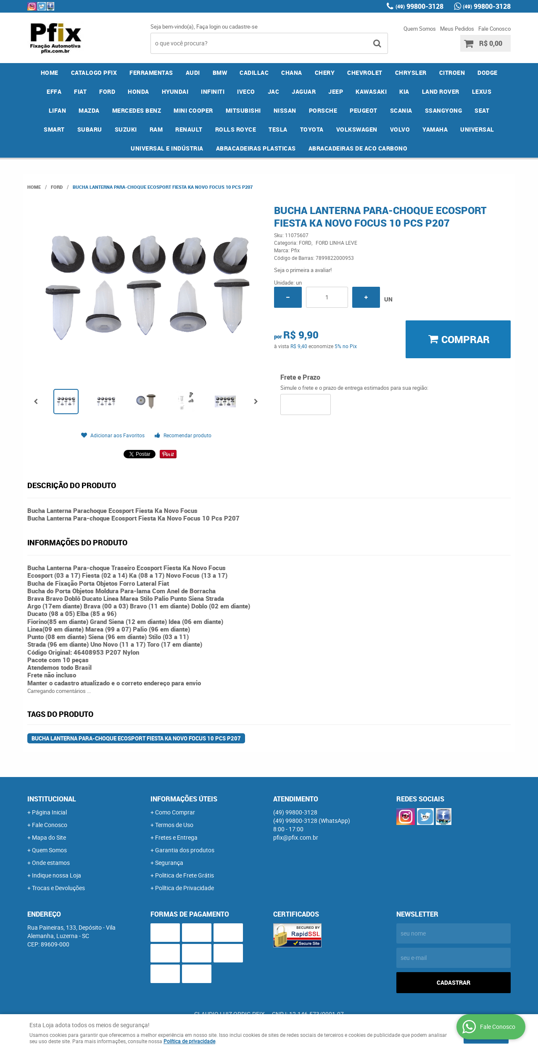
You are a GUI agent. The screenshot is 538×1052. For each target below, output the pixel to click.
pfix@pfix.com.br (295, 837)
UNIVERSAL (477, 129)
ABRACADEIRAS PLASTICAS (256, 148)
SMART (54, 129)
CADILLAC (254, 73)
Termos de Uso (174, 825)
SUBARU (89, 129)
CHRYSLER (411, 73)
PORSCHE (323, 110)
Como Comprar (175, 812)
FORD (107, 91)
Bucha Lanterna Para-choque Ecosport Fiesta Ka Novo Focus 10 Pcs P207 (136, 738)
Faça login (208, 26)
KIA (404, 91)
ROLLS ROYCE (235, 129)
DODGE (487, 73)
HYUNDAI (175, 91)
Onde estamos (51, 863)
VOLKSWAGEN (356, 129)
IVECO (246, 91)
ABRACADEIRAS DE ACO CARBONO (358, 148)
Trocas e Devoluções (58, 888)
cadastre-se (243, 26)
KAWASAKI (371, 91)
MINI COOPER (193, 110)
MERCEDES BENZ (136, 110)
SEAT (482, 110)
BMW (220, 73)
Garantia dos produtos (184, 850)
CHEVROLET (364, 73)
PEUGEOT (363, 110)
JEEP (335, 91)
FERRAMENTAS (151, 73)
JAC (274, 91)
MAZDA (89, 110)
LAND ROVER (440, 91)
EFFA (54, 91)
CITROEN (452, 73)
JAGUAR (304, 91)
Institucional (51, 799)
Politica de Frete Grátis (184, 875)
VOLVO (400, 129)
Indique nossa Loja (56, 875)
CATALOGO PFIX (94, 73)
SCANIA (401, 110)
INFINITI (212, 91)
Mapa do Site (49, 837)
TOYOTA (312, 129)
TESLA (278, 129)
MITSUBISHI (243, 110)
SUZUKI (126, 129)
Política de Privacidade (184, 888)
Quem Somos (420, 28)
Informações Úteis (183, 799)
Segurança (169, 863)
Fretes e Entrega (176, 837)
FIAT (80, 91)
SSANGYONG (443, 110)
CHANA (291, 73)
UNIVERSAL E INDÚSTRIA (167, 148)
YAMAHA (435, 129)
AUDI (193, 73)
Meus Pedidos (457, 28)
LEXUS (482, 91)
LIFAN (57, 110)
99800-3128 (419, 6)
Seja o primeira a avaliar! (303, 270)
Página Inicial (49, 812)
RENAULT (189, 129)
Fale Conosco (494, 28)
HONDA (138, 91)
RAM (156, 129)
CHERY (325, 73)
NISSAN (285, 110)
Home (49, 73)
